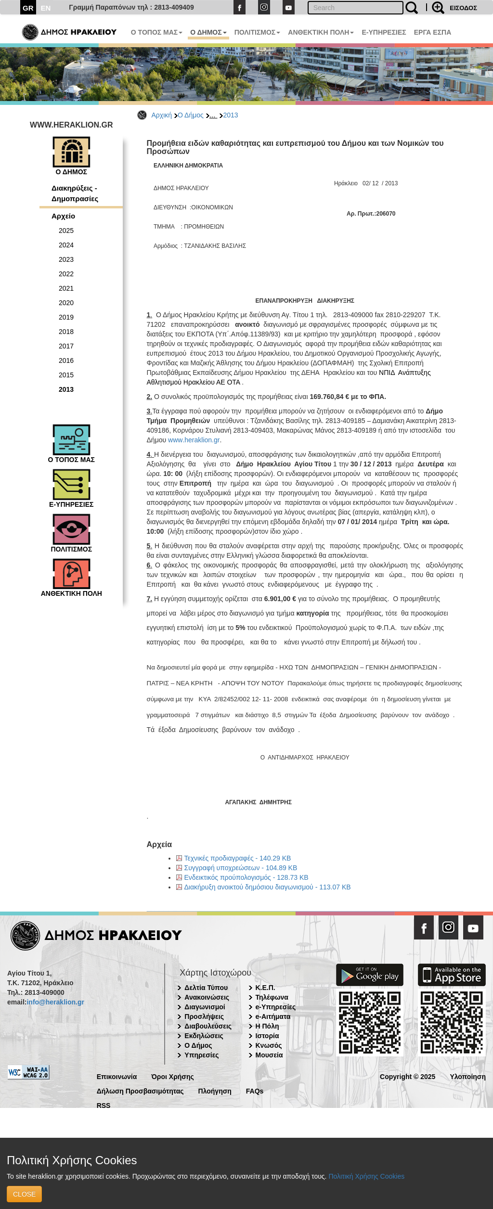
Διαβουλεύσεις (208, 1026)
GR (28, 8)
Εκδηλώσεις (203, 1036)
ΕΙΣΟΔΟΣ (463, 8)
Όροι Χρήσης (172, 1076)
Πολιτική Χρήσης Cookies (366, 1176)
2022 (66, 274)
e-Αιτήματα (273, 1016)
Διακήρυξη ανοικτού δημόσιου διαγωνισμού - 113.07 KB (267, 887)
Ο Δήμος (191, 115)
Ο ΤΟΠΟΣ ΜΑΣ (156, 32)
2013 (230, 115)
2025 (66, 230)
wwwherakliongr (194, 440)
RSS (104, 1105)
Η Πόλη (267, 1026)
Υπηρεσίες (201, 1055)
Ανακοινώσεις (206, 997)
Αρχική (162, 115)
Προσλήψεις (204, 1016)
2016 (66, 360)
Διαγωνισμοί (204, 1007)
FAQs (255, 1090)
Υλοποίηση (468, 1076)
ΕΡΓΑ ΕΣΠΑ (433, 32)
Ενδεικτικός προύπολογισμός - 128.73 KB (246, 877)
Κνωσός (269, 1045)
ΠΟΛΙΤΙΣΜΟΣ (257, 32)
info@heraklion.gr (55, 1002)
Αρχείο (63, 216)
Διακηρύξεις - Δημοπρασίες (75, 193)
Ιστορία (267, 1036)
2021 (66, 288)
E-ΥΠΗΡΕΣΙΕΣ (384, 32)
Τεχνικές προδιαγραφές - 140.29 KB (237, 858)
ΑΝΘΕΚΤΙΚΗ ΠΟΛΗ (321, 32)
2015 (66, 375)
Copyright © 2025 (407, 1076)
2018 (66, 331)
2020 (66, 303)
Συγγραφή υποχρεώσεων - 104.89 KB (241, 868)
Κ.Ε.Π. (265, 987)
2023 (66, 259)
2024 (66, 245)
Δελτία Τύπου (206, 987)
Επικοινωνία (117, 1076)
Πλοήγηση (215, 1090)
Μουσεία (269, 1055)
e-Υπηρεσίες (276, 1007)
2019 (66, 317)
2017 (66, 346)
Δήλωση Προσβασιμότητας (140, 1090)
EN (46, 8)
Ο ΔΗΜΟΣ (208, 32)
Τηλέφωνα (272, 997)
